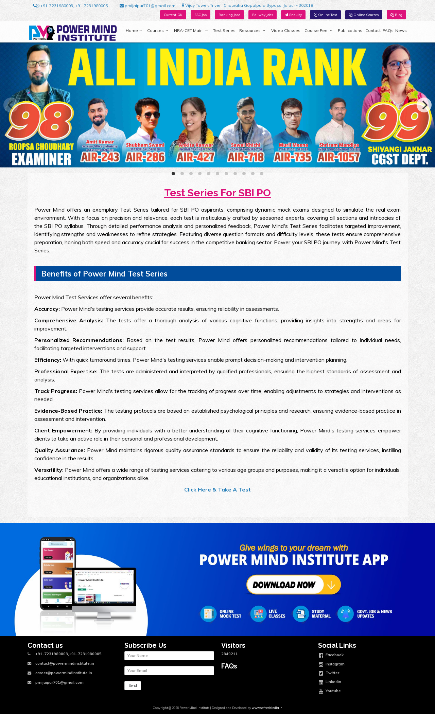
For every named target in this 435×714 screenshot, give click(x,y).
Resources (252, 31)
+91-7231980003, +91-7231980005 (70, 6)
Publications (350, 30)
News (401, 30)
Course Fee (318, 31)
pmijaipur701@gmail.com (147, 6)
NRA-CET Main (191, 31)
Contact (373, 30)
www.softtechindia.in (267, 708)
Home (134, 31)
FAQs (388, 30)
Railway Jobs (262, 15)
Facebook (331, 655)
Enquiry (293, 14)
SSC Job (200, 15)
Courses (157, 31)
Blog (396, 14)
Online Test (325, 14)
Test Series (224, 30)
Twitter (329, 673)
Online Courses (364, 14)
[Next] (424, 104)
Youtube (330, 691)
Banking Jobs (229, 15)
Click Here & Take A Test (217, 489)
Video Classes (285, 30)
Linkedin (330, 682)
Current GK (173, 15)
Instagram (332, 664)
